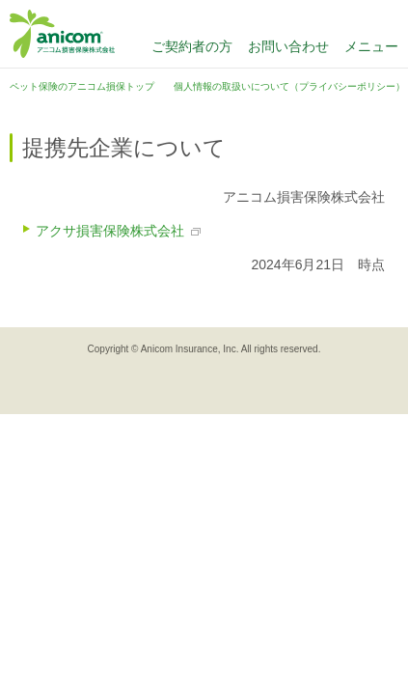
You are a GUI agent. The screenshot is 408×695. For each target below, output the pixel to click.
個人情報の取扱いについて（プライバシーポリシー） (289, 86)
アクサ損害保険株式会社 (110, 230)
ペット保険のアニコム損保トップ (82, 86)
